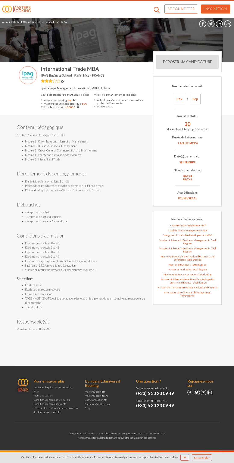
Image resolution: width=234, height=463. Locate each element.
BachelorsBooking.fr (96, 399)
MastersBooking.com (96, 395)
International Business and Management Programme (187, 294)
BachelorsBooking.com (97, 404)
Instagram (210, 392)
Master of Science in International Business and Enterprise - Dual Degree (187, 258)
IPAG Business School (56, 75)
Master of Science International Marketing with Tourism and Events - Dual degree (187, 281)
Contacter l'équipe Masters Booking (53, 387)
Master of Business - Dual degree (187, 264)
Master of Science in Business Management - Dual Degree (187, 242)
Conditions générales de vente (50, 403)
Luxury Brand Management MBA (187, 225)
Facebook (190, 392)
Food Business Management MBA (187, 230)
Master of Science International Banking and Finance (187, 287)
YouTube (203, 392)
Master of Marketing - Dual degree (187, 269)
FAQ (36, 391)
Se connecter (181, 9)
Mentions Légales (43, 395)
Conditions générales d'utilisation (52, 399)
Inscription (215, 9)
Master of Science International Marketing (187, 274)
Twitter (197, 392)
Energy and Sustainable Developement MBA (187, 235)
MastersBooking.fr (95, 391)
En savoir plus (202, 457)
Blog (87, 408)
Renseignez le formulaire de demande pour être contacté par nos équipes (117, 437)
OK (185, 457)
